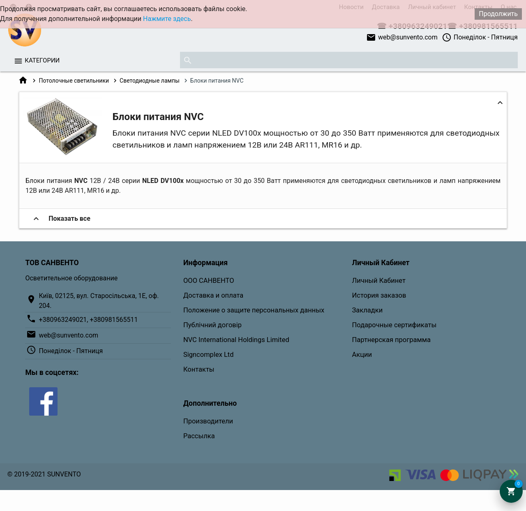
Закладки (367, 310)
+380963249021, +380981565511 (88, 320)
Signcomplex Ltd (208, 354)
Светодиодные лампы (150, 80)
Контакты (199, 369)
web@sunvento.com (402, 37)
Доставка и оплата (213, 295)
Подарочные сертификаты (394, 325)
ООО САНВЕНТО (208, 280)
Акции (362, 354)
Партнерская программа (391, 340)
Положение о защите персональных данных (253, 310)
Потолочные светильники (74, 80)
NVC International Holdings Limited (236, 340)
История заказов (379, 295)
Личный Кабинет (379, 280)
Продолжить (498, 14)
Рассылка (199, 436)
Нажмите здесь (167, 19)
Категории (42, 60)
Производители (208, 421)
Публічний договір (212, 325)
